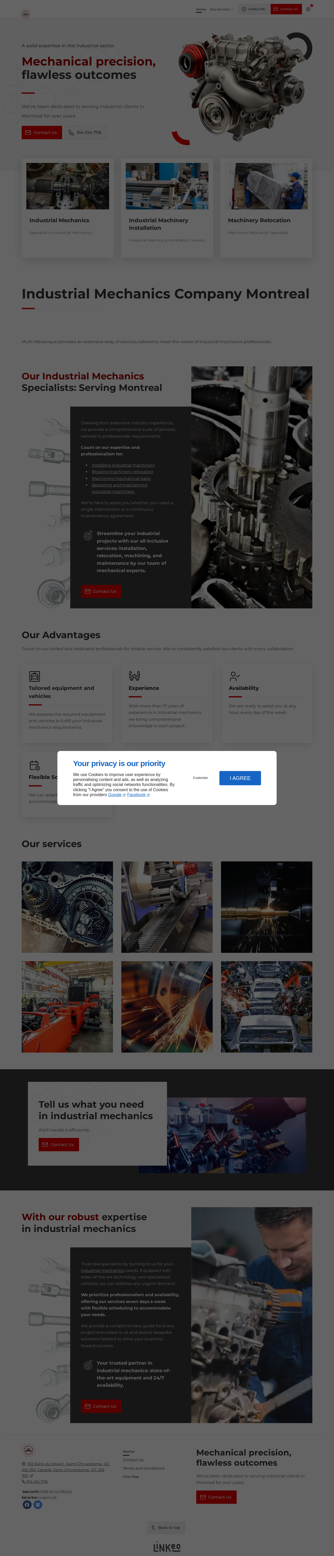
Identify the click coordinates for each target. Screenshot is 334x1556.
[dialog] (167, 778)
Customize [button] (200, 778)
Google (115, 794)
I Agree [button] (240, 778)
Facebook (136, 794)
